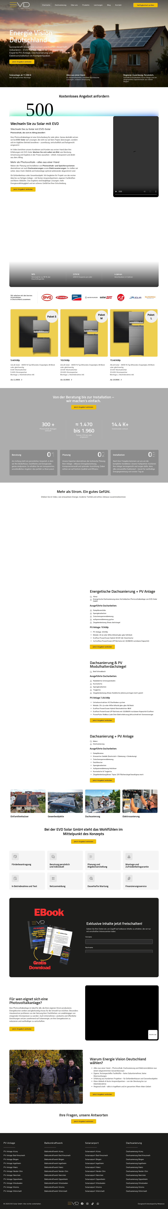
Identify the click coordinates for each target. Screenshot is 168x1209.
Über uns (74, 5)
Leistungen (98, 5)
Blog (109, 5)
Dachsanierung (60, 5)
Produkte (85, 5)
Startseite (46, 5)
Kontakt (118, 5)
